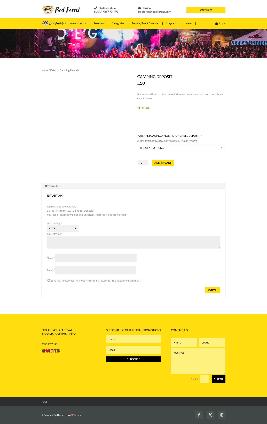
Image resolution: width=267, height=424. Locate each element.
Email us (144, 8)
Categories (118, 23)
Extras (54, 70)
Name (51, 258)
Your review (54, 233)
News (189, 23)
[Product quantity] (143, 162)
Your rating (54, 223)
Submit (218, 379)
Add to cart (162, 162)
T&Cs (44, 401)
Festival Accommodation (69, 23)
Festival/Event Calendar (145, 23)
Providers (99, 23)
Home (45, 23)
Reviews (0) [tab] (52, 185)
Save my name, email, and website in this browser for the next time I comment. (96, 280)
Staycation (172, 23)
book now (206, 10)
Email (51, 270)
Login (220, 23)
